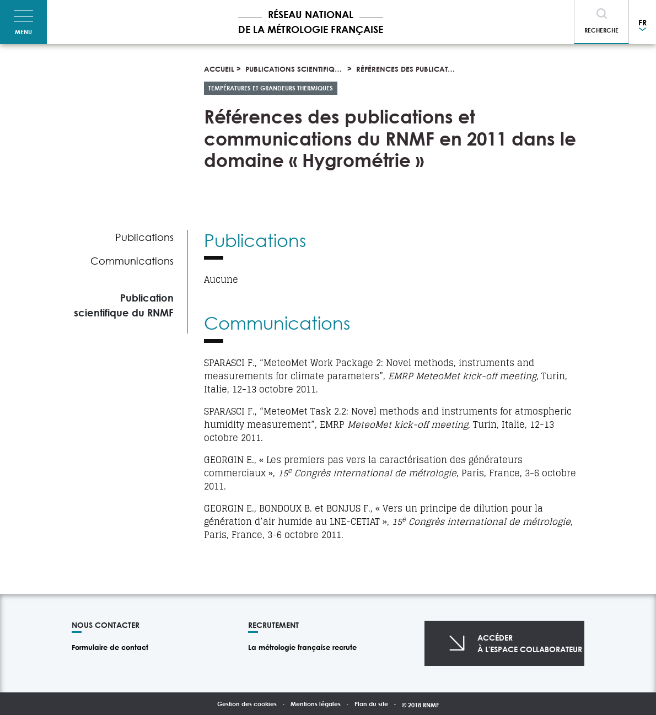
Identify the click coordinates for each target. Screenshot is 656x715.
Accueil (219, 68)
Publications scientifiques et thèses (313, 68)
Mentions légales (316, 703)
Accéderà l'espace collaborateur (529, 643)
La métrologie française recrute (302, 647)
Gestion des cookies (247, 703)
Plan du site (371, 703)
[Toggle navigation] (23, 22)
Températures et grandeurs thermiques (270, 88)
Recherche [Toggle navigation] (601, 30)
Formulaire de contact (110, 647)
